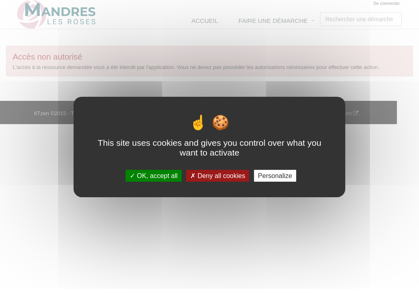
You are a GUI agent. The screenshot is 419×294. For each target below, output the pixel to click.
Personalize (275, 175)
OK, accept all (154, 175)
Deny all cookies (217, 175)
